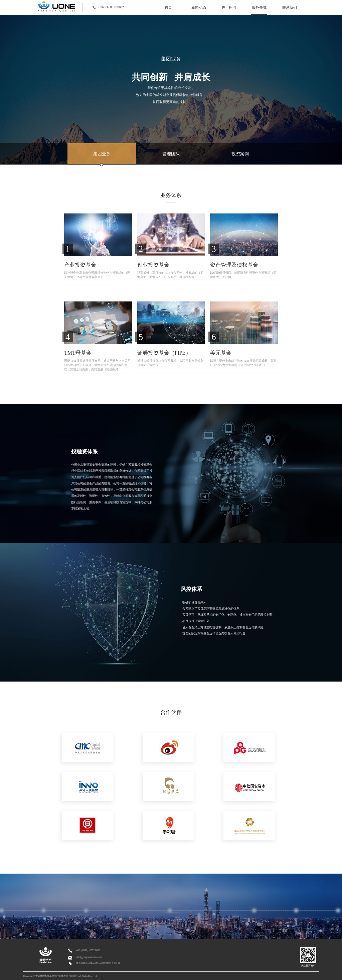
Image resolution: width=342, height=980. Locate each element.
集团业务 (102, 157)
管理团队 (171, 153)
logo (59, 6)
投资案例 (240, 153)
